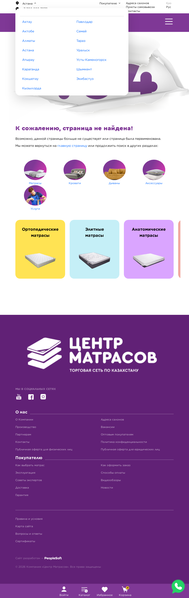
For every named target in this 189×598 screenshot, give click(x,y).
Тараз (80, 41)
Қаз (168, 3)
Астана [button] (24, 3)
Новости (107, 487)
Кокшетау (30, 79)
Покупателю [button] (108, 3)
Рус (168, 7)
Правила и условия (29, 518)
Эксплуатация (25, 472)
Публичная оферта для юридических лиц (130, 449)
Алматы (28, 41)
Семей (81, 31)
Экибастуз (85, 79)
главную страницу (72, 145)
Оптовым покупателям (117, 434)
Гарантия (21, 495)
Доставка (22, 487)
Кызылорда (31, 88)
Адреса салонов (137, 3)
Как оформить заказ (115, 465)
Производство (25, 427)
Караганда (30, 69)
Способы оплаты (113, 472)
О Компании (24, 419)
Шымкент (84, 69)
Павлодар (84, 22)
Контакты (133, 11)
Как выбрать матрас (30, 465)
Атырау (28, 60)
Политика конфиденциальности (124, 442)
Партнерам (23, 434)
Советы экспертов (28, 480)
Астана (28, 50)
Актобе (28, 31)
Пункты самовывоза (140, 7)
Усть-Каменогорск (91, 60)
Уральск (83, 50)
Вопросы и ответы (28, 533)
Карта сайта (24, 526)
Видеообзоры (111, 480)
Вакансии (108, 427)
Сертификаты (25, 541)
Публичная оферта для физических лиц (43, 449)
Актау (27, 22)
